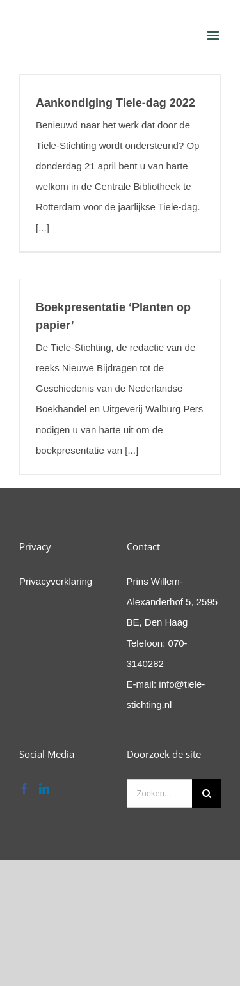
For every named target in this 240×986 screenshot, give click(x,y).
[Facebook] (24, 788)
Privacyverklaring (55, 581)
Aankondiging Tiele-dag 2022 (115, 102)
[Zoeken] (206, 793)
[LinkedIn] (44, 788)
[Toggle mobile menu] (214, 35)
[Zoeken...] (160, 793)
